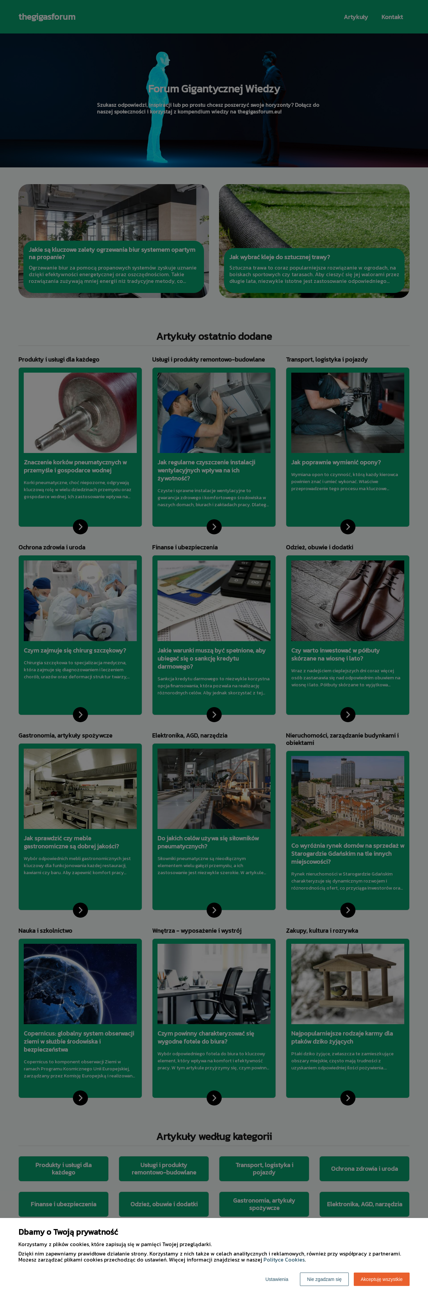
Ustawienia (276, 1279)
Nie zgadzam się (324, 1279)
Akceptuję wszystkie (382, 1279)
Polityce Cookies (284, 1259)
